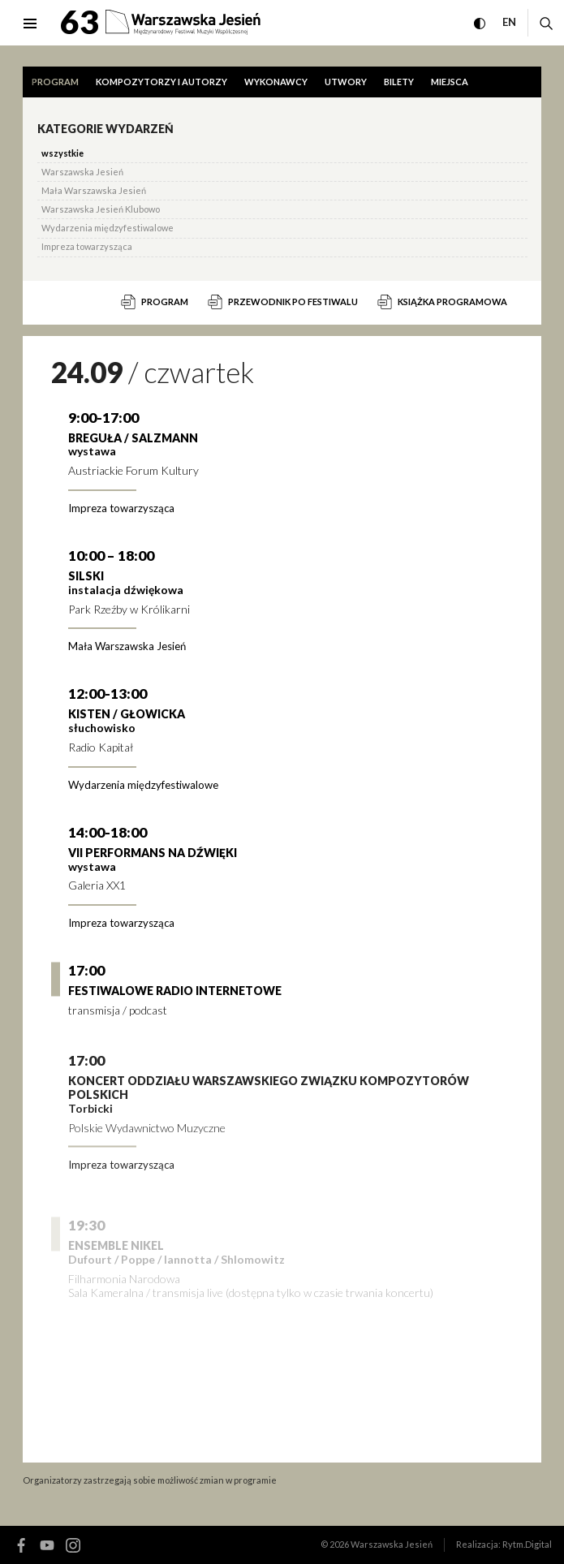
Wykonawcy (276, 81)
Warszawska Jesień (392, 1544)
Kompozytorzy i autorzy (161, 81)
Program (55, 81)
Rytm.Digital (527, 1544)
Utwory (346, 81)
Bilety (399, 81)
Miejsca (449, 81)
